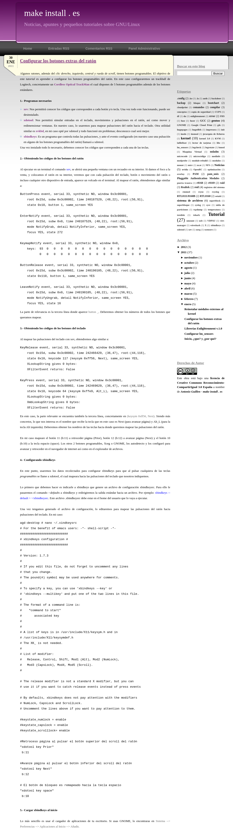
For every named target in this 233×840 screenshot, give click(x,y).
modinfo (216, 156)
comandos (198, 107)
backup (181, 103)
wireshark (195, 225)
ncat (199, 165)
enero (187, 304)
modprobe (182, 160)
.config (181, 98)
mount (180, 165)
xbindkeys (216, 225)
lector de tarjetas (201, 143)
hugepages (182, 129)
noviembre (191, 257)
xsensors (208, 229)
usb (201, 221)
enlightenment (197, 116)
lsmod (221, 147)
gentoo (215, 120)
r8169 (211, 182)
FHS (222, 116)
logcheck (196, 147)
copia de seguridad (200, 112)
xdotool (181, 229)
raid (222, 182)
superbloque (183, 205)
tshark (196, 215)
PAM (196, 174)
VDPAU (211, 221)
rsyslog (215, 192)
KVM (217, 138)
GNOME (181, 125)
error (212, 116)
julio (187, 273)
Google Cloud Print (201, 125)
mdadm (214, 151)
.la (197, 98)
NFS (208, 165)
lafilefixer (182, 143)
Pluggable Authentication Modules (198, 178)
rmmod (186, 192)
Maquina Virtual (192, 152)
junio (187, 278)
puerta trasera (184, 183)
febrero (189, 299)
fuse (183, 121)
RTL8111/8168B (186, 196)
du (184, 116)
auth (205, 98)
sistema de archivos (190, 200)
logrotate (209, 147)
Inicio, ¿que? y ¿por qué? (200, 338)
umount (191, 221)
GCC (203, 120)
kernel (185, 138)
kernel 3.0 (204, 138)
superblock (214, 200)
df (178, 116)
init (223, 129)
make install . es (52, 13)
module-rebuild (200, 160)
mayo (187, 283)
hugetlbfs (197, 129)
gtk (218, 125)
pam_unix (213, 174)
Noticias (219, 165)
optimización (214, 169)
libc (218, 143)
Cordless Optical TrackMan (72, 84)
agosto (188, 267)
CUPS (218, 112)
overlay (181, 174)
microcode (182, 156)
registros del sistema (214, 187)
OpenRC (197, 169)
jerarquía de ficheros (214, 134)
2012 (184, 247)
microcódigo (199, 156)
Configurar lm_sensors (198, 333)
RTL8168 (205, 196)
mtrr (190, 165)
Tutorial (216, 214)
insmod (194, 134)
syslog (198, 205)
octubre (189, 262)
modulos (216, 160)
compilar (215, 107)
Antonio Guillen (190, 391)
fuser (192, 121)
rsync (201, 192)
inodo (183, 134)
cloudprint (182, 107)
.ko (190, 98)
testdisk (181, 215)
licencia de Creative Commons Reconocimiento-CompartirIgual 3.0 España (201, 382)
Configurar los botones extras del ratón (58, 60)
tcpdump (198, 209)
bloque (196, 103)
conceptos (182, 112)
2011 (183, 252)
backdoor (216, 98)
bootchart (213, 103)
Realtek (185, 187)
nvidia (185, 169)
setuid (218, 196)
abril (187, 288)
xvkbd (40, 131)
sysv (208, 205)
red (196, 187)
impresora (211, 129)
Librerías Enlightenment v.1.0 (203, 328)
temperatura (214, 209)
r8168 (200, 182)
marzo (188, 293)
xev (190, 229)
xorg (198, 229)
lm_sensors (182, 147)
